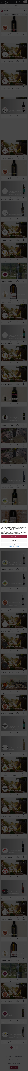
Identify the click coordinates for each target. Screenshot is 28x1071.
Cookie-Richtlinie (11, 546)
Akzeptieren (14, 536)
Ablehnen (14, 540)
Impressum (18, 546)
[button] (26, 524)
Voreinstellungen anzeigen (14, 544)
